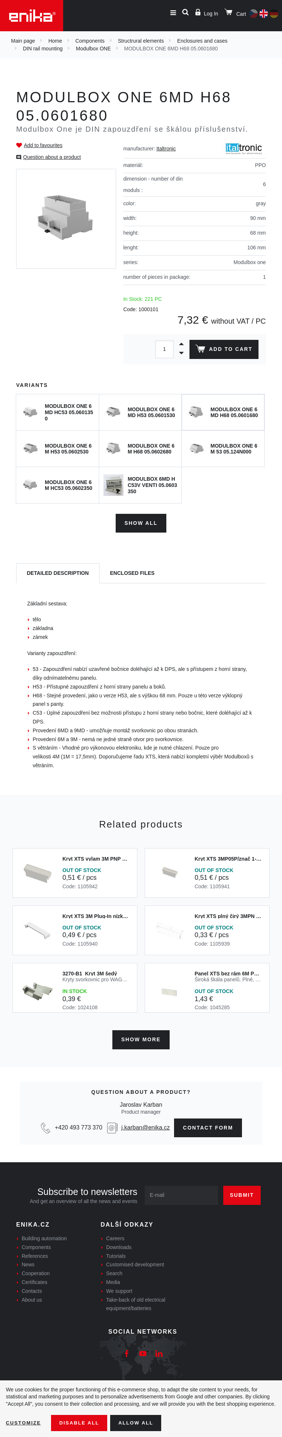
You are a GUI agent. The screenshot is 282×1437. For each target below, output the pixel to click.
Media (113, 1280)
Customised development (135, 1262)
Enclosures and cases (202, 41)
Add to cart (223, 350)
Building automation (44, 1236)
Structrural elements (141, 41)
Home (55, 41)
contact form (208, 1125)
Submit (242, 1192)
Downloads (118, 1245)
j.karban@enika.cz (146, 1125)
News (28, 1262)
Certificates (34, 1280)
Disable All (82, 1423)
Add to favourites (43, 145)
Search (114, 1271)
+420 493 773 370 (78, 1125)
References (35, 1253)
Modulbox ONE (93, 48)
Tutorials (116, 1253)
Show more (140, 1037)
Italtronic (166, 149)
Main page (23, 41)
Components (89, 41)
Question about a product (52, 157)
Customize (24, 1423)
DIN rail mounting (42, 48)
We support (119, 1288)
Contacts (32, 1288)
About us (32, 1297)
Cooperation (36, 1271)
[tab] (58, 572)
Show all (141, 521)
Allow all (140, 1423)
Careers (115, 1236)
